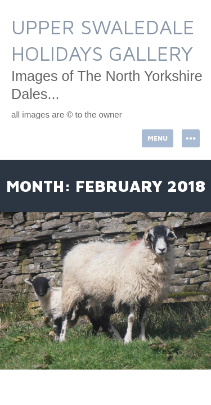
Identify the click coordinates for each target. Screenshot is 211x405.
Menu (157, 138)
